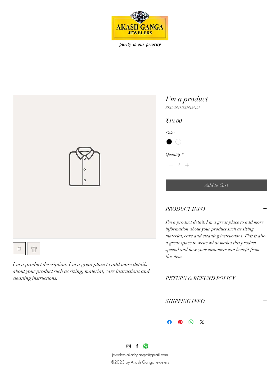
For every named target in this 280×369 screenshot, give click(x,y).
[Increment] (187, 165)
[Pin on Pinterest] (180, 322)
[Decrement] (170, 165)
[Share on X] (202, 322)
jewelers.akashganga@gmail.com (140, 354)
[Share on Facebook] (169, 322)
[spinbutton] (179, 165)
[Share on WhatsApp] (191, 322)
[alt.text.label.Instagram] (128, 346)
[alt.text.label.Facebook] (137, 346)
